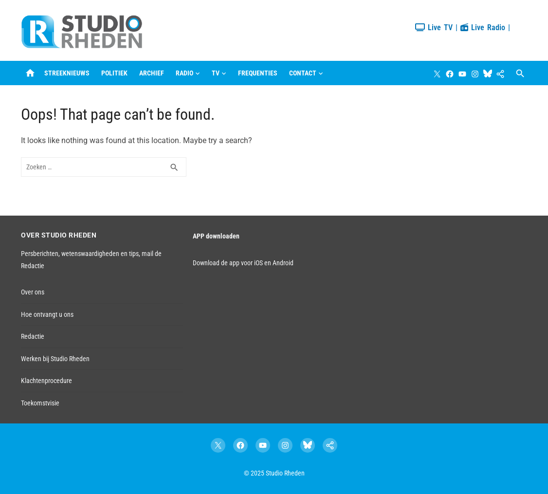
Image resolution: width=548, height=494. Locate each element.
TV (215, 73)
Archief (151, 73)
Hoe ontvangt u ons (47, 314)
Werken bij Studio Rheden (55, 359)
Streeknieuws (67, 73)
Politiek (114, 73)
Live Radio (482, 27)
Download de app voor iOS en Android (243, 263)
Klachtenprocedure (46, 380)
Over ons (32, 292)
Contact (302, 73)
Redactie (32, 336)
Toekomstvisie (40, 403)
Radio (184, 73)
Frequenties (257, 73)
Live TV (434, 27)
